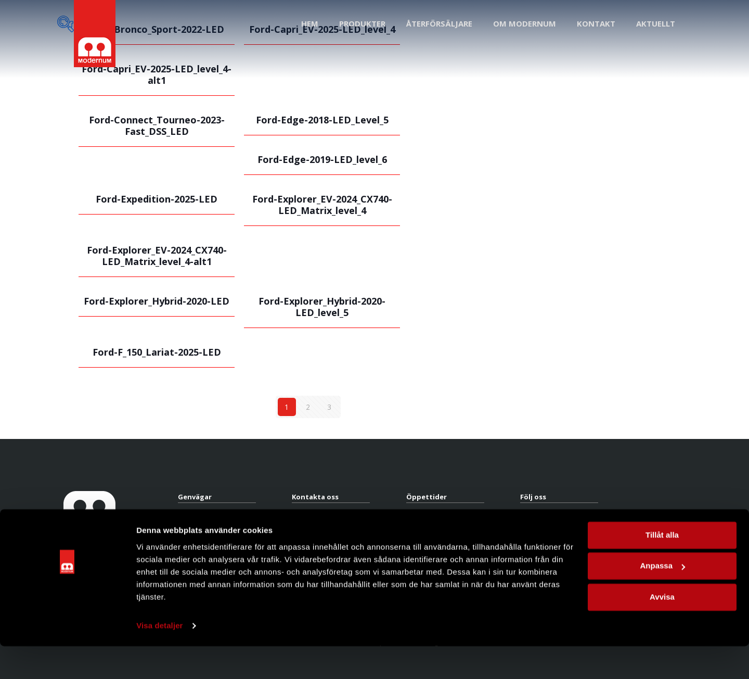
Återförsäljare (198, 526)
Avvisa (662, 629)
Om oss (189, 537)
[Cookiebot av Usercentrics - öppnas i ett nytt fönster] (67, 659)
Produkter (193, 515)
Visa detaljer (159, 658)
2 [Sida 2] (308, 407)
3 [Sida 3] (329, 407)
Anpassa (662, 598)
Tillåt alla (662, 567)
